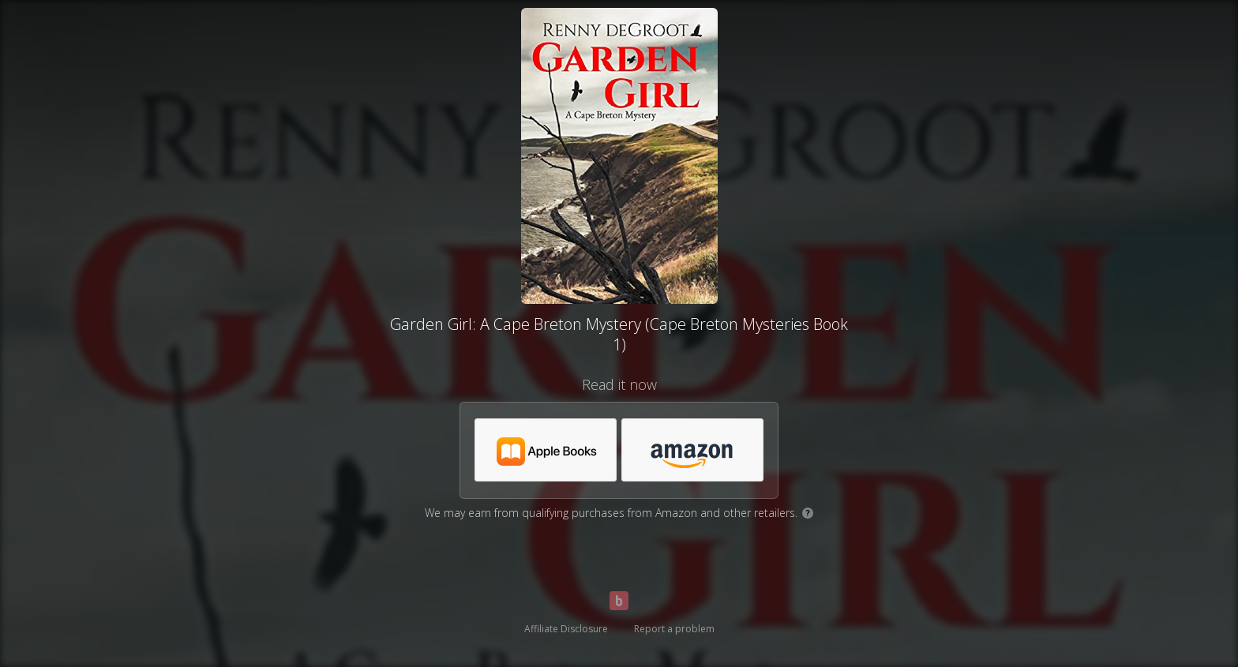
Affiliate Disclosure (566, 628)
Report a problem (674, 628)
